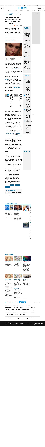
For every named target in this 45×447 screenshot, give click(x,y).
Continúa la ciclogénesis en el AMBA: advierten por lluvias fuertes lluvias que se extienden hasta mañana (21, 100)
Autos (17, 311)
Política (27, 10)
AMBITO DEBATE (30, 318)
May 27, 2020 (18, 135)
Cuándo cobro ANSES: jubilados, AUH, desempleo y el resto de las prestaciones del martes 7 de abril (27, 45)
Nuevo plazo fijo (19, 5)
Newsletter (42, 10)
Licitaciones (22, 314)
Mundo (12, 309)
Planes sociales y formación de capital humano (27, 69)
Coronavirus (17, 185)
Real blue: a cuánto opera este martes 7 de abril (27, 54)
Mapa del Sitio (8, 312)
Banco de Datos (8, 307)
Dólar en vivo (9, 5)
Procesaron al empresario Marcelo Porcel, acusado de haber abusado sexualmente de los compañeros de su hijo (17, 216)
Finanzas (21, 10)
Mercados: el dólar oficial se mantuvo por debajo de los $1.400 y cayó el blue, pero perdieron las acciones (26, 267)
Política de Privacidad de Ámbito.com (21, 312)
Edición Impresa (25, 309)
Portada (7, 305)
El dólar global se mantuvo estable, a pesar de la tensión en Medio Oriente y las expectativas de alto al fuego (9, 292)
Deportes (18, 309)
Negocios (33, 10)
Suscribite (17, 192)
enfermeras (17, 87)
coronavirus (17, 68)
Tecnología (31, 311)
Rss (37, 311)
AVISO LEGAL (33, 312)
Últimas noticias (14, 305)
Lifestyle (33, 307)
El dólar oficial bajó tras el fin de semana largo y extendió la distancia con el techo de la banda (28, 101)
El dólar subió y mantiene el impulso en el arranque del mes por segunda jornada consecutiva (18, 293)
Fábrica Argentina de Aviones (28, 5)
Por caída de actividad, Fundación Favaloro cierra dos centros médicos (13, 38)
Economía (15, 10)
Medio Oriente (36, 5)
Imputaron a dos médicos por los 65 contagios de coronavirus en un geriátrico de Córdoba (14, 41)
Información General (11, 14)
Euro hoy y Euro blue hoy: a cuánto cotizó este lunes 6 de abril (17, 283)
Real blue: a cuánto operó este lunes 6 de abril (8, 282)
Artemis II (41, 5)
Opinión (39, 10)
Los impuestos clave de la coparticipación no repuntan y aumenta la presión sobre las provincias (27, 34)
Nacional (7, 309)
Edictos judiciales (9, 314)
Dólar (9, 10)
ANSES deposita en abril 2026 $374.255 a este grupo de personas (8, 214)
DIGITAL (10, 318)
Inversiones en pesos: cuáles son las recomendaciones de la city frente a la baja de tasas (30, 114)
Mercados (16, 307)
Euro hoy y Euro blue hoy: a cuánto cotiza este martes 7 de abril (27, 61)
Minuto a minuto (26, 261)
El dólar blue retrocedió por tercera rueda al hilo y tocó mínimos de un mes (26, 284)
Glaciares (14, 5)
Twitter (6, 79)
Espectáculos (24, 311)
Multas (16, 314)
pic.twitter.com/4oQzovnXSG (13, 133)
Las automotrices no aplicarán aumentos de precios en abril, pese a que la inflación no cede (29, 127)
